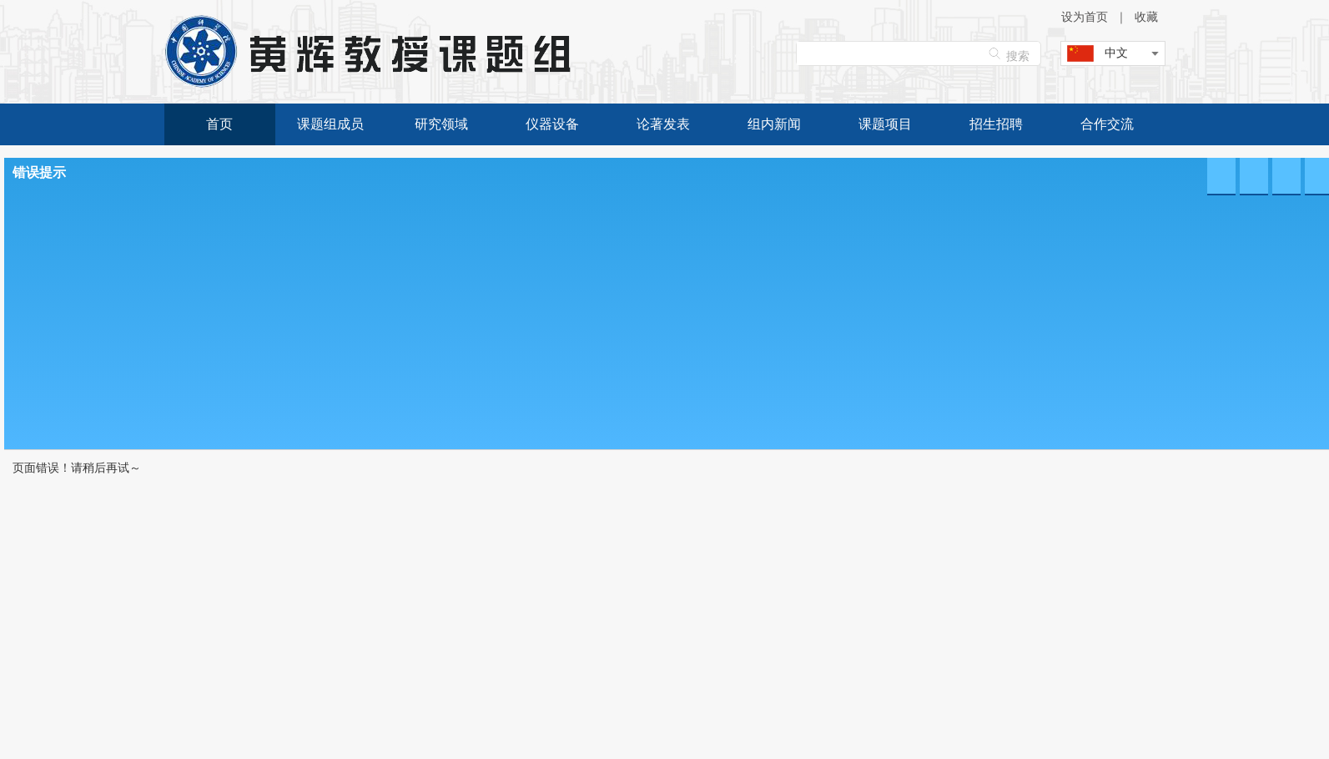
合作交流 (1107, 124)
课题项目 (885, 124)
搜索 (1017, 56)
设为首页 (1084, 17)
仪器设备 (552, 124)
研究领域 (441, 124)
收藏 (1146, 17)
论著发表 (663, 124)
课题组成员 (330, 124)
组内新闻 (774, 124)
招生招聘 (996, 124)
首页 (219, 124)
